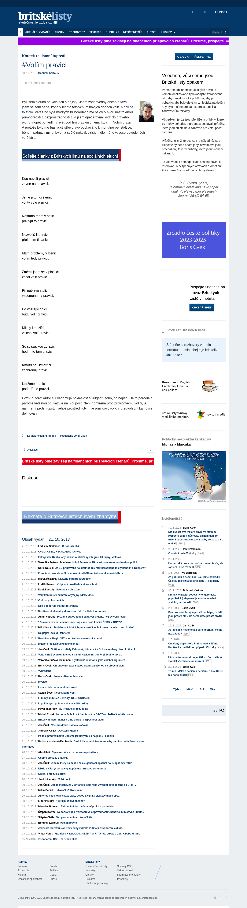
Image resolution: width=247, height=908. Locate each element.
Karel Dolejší (46, 567)
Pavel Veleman (191, 549)
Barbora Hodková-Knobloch (55, 741)
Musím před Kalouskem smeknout (59, 643)
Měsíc (190, 689)
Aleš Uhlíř (44, 752)
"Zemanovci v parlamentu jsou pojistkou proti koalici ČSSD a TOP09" (80, 622)
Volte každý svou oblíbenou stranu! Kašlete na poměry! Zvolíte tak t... (80, 654)
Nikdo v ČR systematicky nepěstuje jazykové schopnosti (72, 768)
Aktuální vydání (37, 32)
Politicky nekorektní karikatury (186, 441)
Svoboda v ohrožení (68, 589)
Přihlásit (219, 12)
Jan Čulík (43, 649)
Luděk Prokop (46, 584)
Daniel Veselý (46, 589)
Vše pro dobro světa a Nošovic (69, 725)
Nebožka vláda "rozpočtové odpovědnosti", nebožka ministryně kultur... (100, 812)
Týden (177, 689)
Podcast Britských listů (184, 330)
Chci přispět (201, 307)
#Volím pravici (68, 822)
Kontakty (90, 870)
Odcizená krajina (68, 730)
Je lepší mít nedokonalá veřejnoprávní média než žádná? (195, 632)
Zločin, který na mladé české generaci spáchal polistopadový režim (91, 763)
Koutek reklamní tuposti (41, 435)
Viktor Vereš (45, 833)
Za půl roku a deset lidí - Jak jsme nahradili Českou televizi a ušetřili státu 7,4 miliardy (194, 581)
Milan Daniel (45, 790)
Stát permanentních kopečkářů (73, 817)
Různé (53, 878)
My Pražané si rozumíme (73, 708)
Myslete (43, 681)
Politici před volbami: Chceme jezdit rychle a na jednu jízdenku (76, 735)
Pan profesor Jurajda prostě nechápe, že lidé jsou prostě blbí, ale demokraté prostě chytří (195, 616)
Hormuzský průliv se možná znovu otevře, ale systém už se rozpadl (195, 565)
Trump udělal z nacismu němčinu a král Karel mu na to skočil (195, 673)
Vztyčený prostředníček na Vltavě (77, 584)
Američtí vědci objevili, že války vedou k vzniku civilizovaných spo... (79, 795)
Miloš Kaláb (45, 627)
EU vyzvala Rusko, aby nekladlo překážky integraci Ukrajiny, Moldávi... (80, 557)
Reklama (90, 878)
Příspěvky (168, 32)
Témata (95, 32)
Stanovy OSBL (125, 866)
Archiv (59, 32)
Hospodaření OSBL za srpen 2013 (57, 839)
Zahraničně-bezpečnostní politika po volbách (88, 806)
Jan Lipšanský (47, 779)
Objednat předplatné (194, 56)
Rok (202, 689)
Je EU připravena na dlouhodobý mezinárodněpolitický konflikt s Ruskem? (100, 567)
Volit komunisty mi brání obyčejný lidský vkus (66, 595)
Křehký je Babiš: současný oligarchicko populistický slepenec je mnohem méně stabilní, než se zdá (192, 598)
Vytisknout (31, 449)
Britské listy (47, 18)
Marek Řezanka (47, 578)
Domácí (53, 866)
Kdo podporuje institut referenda (58, 605)
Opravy (89, 874)
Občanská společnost (30, 878)
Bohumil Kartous (48, 73)
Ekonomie (23, 870)
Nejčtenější (132, 32)
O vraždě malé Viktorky (186, 553)
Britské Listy (196, 869)
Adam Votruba (46, 616)
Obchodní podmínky (96, 883)
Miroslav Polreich (48, 806)
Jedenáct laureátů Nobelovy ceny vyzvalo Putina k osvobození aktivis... (81, 828)
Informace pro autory (129, 874)
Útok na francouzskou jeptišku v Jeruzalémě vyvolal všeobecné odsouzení (195, 659)
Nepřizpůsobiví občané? (70, 801)
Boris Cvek (45, 665)
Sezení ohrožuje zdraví (52, 773)
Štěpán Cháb (46, 817)
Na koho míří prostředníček (74, 578)
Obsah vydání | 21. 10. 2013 (46, 539)
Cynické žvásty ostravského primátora (75, 752)
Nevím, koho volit (64, 692)
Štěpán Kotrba (47, 812)
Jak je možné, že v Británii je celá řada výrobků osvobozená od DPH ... (93, 784)
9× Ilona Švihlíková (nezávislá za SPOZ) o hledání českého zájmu (95, 714)
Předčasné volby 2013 (73, 435)
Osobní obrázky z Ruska (53, 757)
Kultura (22, 874)
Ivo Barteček (189, 572)
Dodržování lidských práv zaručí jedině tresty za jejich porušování (93, 627)
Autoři (151, 32)
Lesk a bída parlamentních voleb (57, 687)
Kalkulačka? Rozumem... (70, 790)
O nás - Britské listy (96, 866)
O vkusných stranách (51, 600)
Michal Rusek (46, 714)
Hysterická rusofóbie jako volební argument (98, 660)
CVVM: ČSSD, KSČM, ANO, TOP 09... (60, 551)
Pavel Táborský (47, 708)
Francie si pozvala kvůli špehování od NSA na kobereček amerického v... (81, 573)
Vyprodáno (44, 670)
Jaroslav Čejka (47, 730)
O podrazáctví (70, 546)
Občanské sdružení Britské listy (59, 898)
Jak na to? (174, 355)
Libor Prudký (46, 801)
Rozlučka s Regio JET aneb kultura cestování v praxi (70, 638)
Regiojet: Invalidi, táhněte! (54, 633)
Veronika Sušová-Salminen (54, 562)
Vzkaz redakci (125, 870)
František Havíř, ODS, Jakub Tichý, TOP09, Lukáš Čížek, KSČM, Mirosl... (98, 833)
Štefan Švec (45, 692)
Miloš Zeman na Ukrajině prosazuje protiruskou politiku (105, 562)
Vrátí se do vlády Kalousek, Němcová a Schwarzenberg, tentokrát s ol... (94, 649)
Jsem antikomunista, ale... (69, 676)
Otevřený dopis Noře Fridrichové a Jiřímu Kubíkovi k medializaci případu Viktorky (196, 645)
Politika (53, 870)
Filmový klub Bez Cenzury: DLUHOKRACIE (64, 698)
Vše (212, 689)
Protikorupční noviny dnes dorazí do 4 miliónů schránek (72, 611)
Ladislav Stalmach (49, 546)
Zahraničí (23, 866)
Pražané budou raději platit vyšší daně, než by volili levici (91, 616)
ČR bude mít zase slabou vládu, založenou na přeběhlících (88, 665)
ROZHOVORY (77, 32)
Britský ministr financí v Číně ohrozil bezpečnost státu (71, 719)
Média (52, 874)
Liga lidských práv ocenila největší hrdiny (63, 703)
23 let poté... (65, 779)
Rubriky (112, 32)
